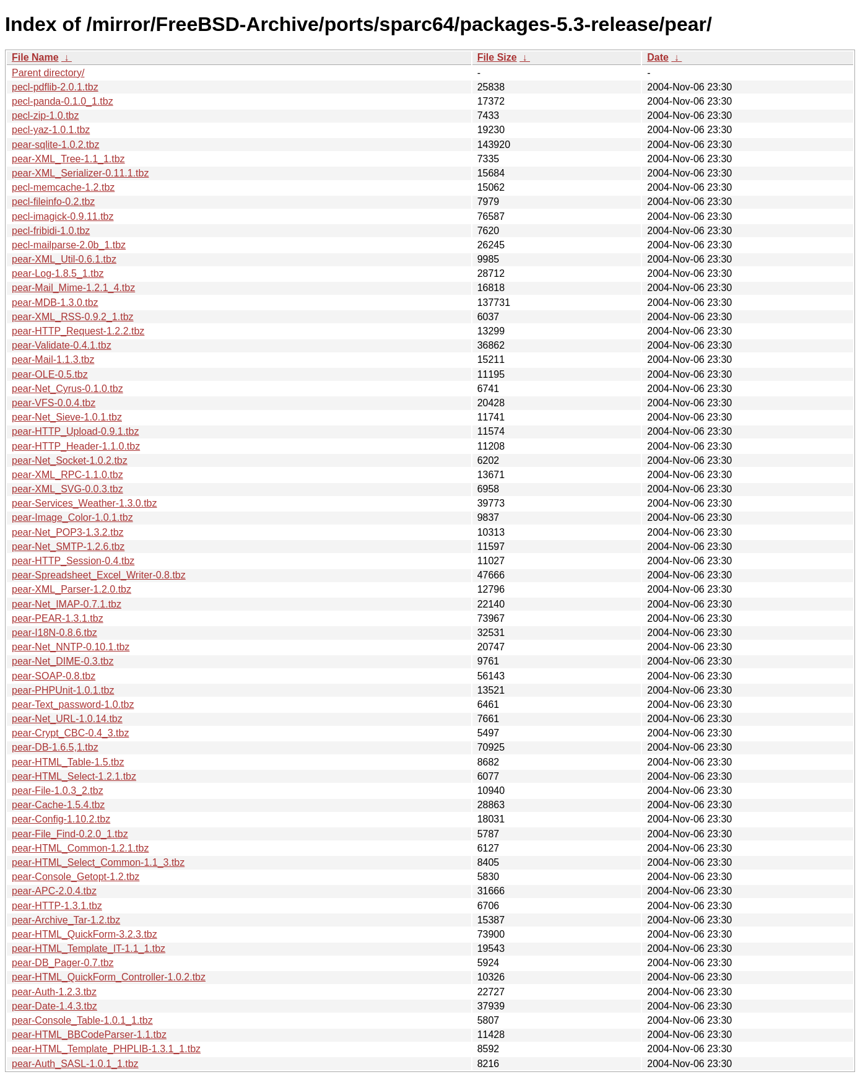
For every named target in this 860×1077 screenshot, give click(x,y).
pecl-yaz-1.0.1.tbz (51, 129)
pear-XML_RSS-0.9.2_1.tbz (73, 317)
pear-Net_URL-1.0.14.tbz (67, 718)
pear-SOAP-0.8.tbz (53, 676)
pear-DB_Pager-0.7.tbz (63, 962)
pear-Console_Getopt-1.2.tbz (75, 876)
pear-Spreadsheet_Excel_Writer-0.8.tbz (99, 575)
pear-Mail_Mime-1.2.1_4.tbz (73, 287)
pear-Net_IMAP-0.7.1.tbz (66, 604)
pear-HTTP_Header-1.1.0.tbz (76, 446)
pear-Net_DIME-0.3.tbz (63, 661)
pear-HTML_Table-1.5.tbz (68, 762)
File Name (35, 57)
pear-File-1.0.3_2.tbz (57, 790)
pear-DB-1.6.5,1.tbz (55, 747)
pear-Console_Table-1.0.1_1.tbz (82, 1020)
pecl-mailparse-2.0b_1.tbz (69, 245)
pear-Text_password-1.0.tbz (73, 704)
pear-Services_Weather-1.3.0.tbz (84, 503)
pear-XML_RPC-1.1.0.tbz (67, 474)
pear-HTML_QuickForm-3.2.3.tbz (84, 934)
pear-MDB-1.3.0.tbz (55, 302)
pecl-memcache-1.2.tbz (63, 187)
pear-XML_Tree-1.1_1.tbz (68, 159)
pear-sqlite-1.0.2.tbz (55, 144)
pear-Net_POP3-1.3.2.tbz (68, 532)
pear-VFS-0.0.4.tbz (53, 403)
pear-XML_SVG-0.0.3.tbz (67, 489)
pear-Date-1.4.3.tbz (54, 1006)
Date (658, 57)
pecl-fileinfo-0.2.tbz (53, 201)
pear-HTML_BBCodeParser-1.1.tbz (89, 1034)
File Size (497, 57)
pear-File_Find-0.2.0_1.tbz (70, 834)
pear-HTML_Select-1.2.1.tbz (74, 776)
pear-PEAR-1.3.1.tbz (57, 618)
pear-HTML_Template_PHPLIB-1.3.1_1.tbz (106, 1049)
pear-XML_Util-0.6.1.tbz (64, 259)
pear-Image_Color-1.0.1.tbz (72, 517)
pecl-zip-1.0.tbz (45, 115)
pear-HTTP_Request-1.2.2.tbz (78, 331)
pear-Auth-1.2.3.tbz (54, 992)
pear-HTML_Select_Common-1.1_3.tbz (98, 862)
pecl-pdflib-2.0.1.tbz (55, 87)
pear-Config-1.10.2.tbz (61, 819)
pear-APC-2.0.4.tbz (54, 891)
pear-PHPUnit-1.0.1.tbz (63, 690)
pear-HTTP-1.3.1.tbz (57, 905)
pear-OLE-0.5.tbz (50, 374)
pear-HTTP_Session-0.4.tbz (73, 561)
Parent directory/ (48, 73)
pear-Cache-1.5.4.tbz (58, 805)
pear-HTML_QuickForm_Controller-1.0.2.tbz (109, 977)
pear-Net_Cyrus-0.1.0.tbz (67, 388)
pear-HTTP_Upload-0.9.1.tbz (75, 431)
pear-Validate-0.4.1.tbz (61, 345)
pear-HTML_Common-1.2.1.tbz (80, 848)
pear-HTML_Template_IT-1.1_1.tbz (88, 948)
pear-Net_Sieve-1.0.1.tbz (67, 417)
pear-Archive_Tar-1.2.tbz (66, 920)
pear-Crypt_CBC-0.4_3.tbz (70, 733)
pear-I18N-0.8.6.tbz (54, 632)
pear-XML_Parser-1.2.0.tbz (71, 589)
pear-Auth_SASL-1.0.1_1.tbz (75, 1063)
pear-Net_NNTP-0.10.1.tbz (70, 647)
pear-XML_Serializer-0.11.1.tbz (80, 173)
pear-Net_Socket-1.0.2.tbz (70, 460)
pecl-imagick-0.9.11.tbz (63, 216)
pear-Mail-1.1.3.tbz (53, 359)
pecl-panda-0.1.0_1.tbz (62, 101)
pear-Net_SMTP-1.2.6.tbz (68, 546)
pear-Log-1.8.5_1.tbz (58, 273)
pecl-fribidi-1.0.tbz (51, 230)
